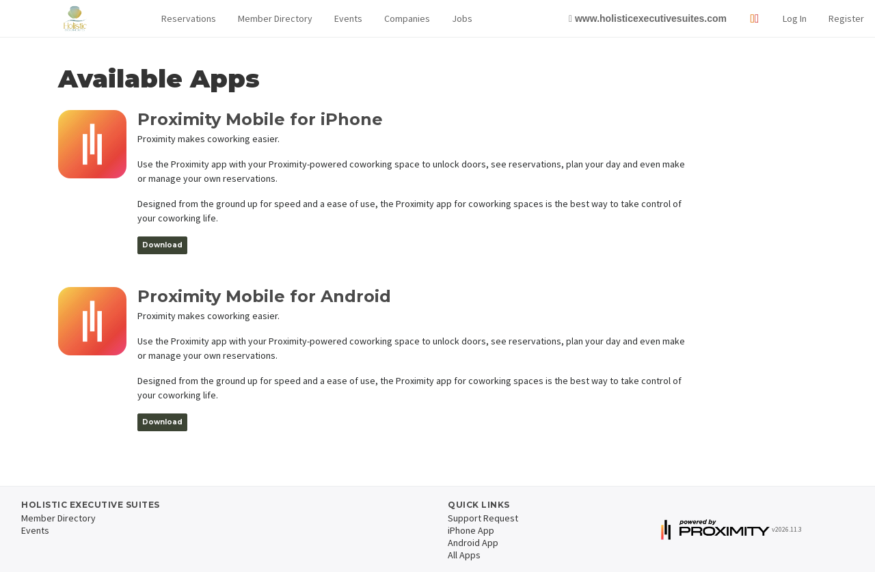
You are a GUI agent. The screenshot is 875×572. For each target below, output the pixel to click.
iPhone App (471, 530)
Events (348, 18)
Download (162, 245)
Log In (795, 18)
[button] (188, 19)
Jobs (462, 18)
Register (846, 18)
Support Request (483, 518)
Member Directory (275, 18)
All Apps (464, 555)
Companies (407, 18)
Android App (473, 542)
